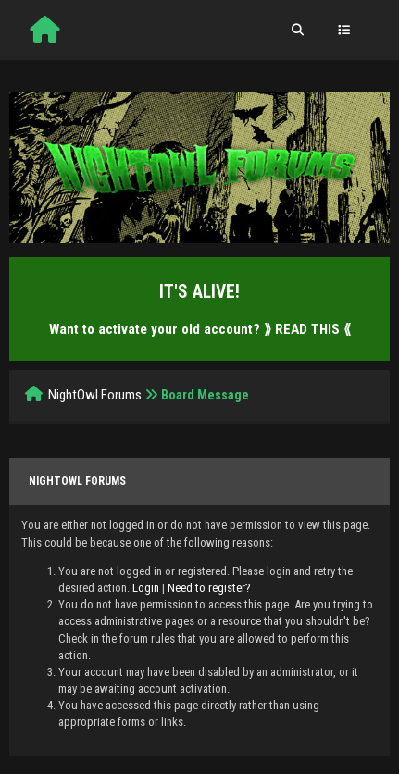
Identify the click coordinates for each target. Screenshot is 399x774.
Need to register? (209, 588)
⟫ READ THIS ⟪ (307, 329)
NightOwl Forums (95, 395)
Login (145, 588)
